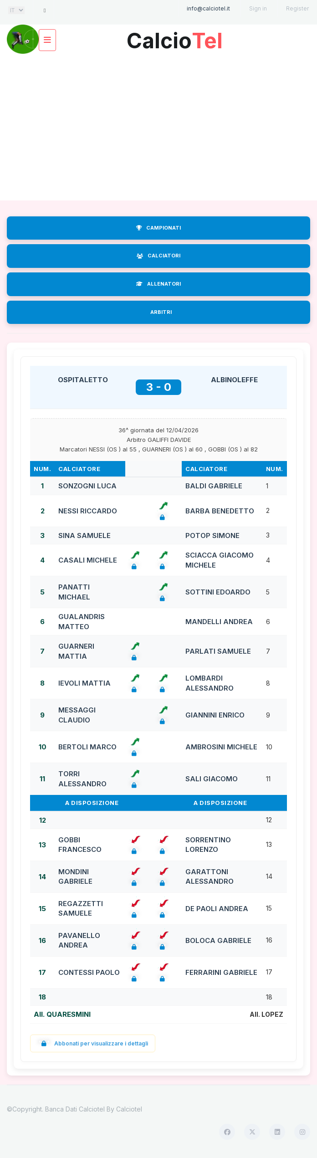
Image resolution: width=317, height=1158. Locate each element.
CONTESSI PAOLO (89, 972)
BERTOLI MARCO (87, 747)
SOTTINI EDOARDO (218, 592)
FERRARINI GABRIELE (221, 972)
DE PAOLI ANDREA (216, 908)
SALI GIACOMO (211, 778)
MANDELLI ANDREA (219, 621)
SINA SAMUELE (84, 535)
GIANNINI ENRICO (215, 715)
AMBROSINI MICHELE (221, 747)
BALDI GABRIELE (213, 486)
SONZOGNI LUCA (87, 486)
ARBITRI (161, 312)
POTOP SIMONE (212, 535)
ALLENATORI (158, 284)
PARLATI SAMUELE (218, 651)
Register (297, 8)
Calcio (174, 37)
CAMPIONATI (158, 228)
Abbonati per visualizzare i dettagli (92, 1043)
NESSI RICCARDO (87, 511)
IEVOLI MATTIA (84, 683)
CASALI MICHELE (87, 560)
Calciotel (129, 1109)
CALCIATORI (158, 255)
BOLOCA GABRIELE (218, 940)
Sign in (258, 8)
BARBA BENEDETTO (219, 511)
